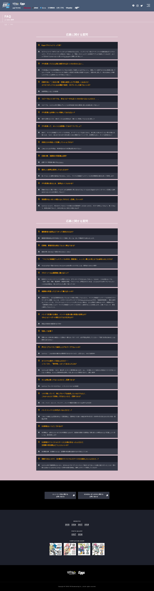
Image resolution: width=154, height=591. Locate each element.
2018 (86, 524)
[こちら (66, 56)
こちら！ (61, 162)
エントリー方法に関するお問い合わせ (60, 495)
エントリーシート (86, 300)
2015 (67, 524)
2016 (74, 524)
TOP (5, 24)
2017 (80, 524)
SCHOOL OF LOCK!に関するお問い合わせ (93, 495)
